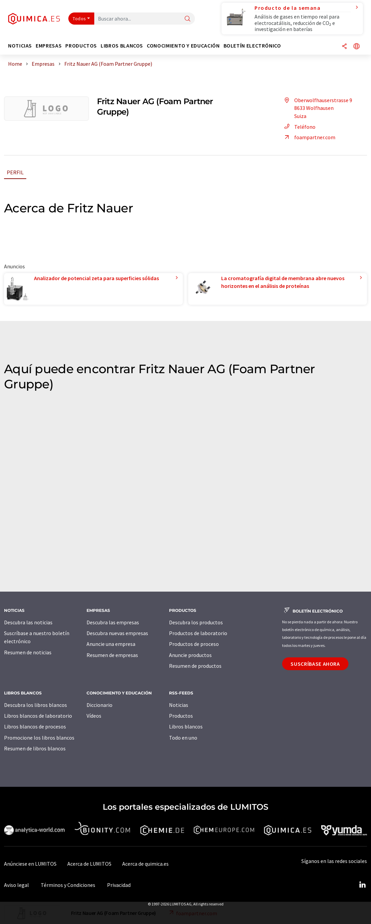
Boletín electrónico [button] (252, 45)
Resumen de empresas (112, 655)
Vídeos (94, 715)
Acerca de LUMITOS (89, 863)
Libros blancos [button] (122, 45)
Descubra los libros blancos (35, 705)
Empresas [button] (49, 45)
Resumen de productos (195, 665)
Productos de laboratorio (198, 633)
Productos (181, 715)
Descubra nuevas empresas (117, 633)
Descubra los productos (196, 622)
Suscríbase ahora (315, 663)
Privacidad (119, 885)
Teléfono (298, 126)
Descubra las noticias (28, 622)
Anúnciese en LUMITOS (30, 863)
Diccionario (99, 705)
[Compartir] (344, 47)
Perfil (15, 172)
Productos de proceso (194, 643)
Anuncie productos (190, 655)
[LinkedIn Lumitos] (362, 885)
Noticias (178, 705)
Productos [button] (81, 45)
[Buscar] (187, 19)
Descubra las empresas (113, 622)
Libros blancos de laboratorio (38, 715)
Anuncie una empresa (111, 643)
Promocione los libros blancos (39, 737)
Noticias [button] (20, 45)
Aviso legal (16, 885)
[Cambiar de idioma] (356, 47)
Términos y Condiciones (68, 885)
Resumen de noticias (28, 652)
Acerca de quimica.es (145, 863)
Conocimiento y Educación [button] (183, 45)
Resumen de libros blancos (35, 748)
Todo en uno (183, 737)
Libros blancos (186, 726)
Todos (79, 19)
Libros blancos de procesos (35, 726)
